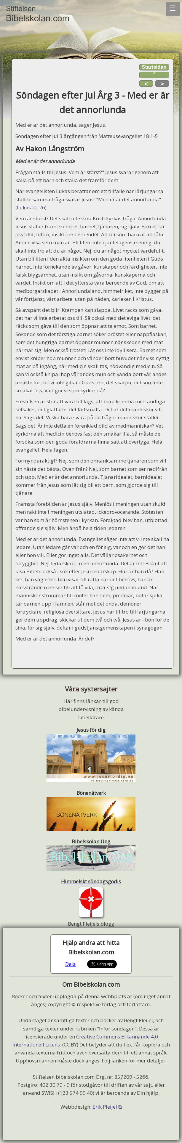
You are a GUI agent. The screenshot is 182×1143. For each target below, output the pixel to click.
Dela (70, 964)
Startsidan (154, 67)
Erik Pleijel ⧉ (107, 1106)
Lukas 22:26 (31, 207)
